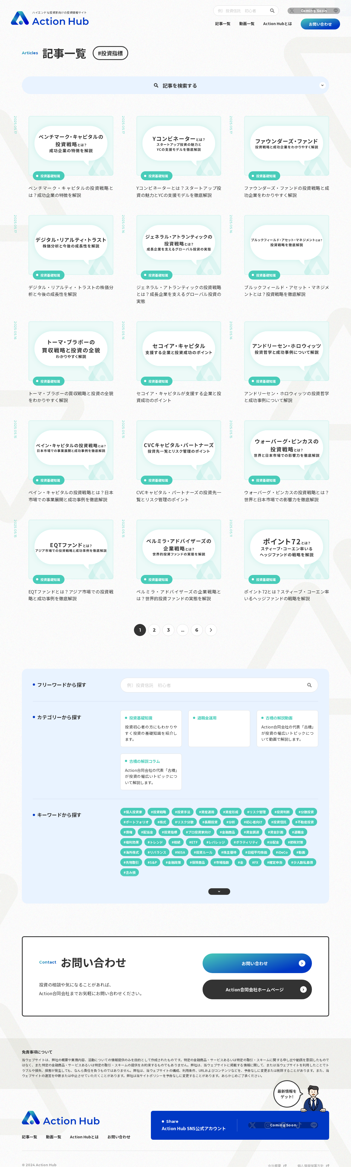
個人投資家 (135, 846)
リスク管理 (269, 846)
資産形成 (241, 846)
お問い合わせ (118, 1124)
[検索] (273, 10)
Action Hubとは (277, 23)
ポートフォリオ (164, 857)
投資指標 (231, 868)
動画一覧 (247, 23)
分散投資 (133, 857)
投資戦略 (162, 846)
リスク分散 (217, 857)
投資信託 (133, 868)
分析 (268, 857)
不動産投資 (161, 868)
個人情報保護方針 (310, 1153)
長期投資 (244, 857)
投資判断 (297, 846)
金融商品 (294, 868)
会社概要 (274, 1153)
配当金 (207, 868)
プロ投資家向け (262, 868)
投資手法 (189, 846)
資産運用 (215, 846)
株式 (192, 857)
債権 (186, 868)
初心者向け (292, 857)
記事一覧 (222, 23)
